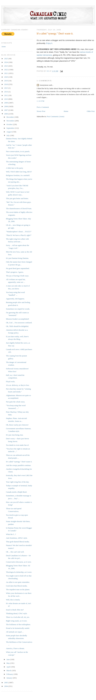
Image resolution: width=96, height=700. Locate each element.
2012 (6, 95)
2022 (6, 70)
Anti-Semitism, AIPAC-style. (16, 538)
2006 (6, 114)
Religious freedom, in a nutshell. (18, 175)
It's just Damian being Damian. (17, 258)
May (8, 663)
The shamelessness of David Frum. (19, 208)
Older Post (91, 111)
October (9, 124)
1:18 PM (40, 101)
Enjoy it (49, 43)
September (10, 128)
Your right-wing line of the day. (17, 482)
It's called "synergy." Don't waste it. (19, 462)
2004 (6, 686)
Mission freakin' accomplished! (17, 319)
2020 (6, 77)
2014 (6, 92)
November (10, 121)
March (9, 670)
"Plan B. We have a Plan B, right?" (18, 235)
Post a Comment (43, 107)
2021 (6, 73)
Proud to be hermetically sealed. (18, 628)
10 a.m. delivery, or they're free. (17, 385)
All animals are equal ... (14, 632)
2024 (6, 62)
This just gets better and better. (17, 198)
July (8, 135)
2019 (6, 81)
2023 (6, 66)
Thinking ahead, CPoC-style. (16, 613)
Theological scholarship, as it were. (19, 572)
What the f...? (11, 534)
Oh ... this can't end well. (15, 552)
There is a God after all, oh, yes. (18, 617)
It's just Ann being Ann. (14, 435)
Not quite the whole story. (15, 402)
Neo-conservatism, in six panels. (18, 151)
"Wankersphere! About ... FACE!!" (18, 232)
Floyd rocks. (10, 381)
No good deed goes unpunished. (17, 268)
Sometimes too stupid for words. (18, 309)
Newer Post (41, 111)
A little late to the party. (14, 168)
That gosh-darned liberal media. (17, 542)
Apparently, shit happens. (15, 299)
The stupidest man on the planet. (18, 589)
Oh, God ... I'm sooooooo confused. (19, 323)
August (9, 132)
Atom (3, 46)
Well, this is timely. (13, 600)
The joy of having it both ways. (17, 276)
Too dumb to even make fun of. (17, 445)
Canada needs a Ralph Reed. (16, 492)
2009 (6, 103)
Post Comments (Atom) (55, 116)
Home (66, 111)
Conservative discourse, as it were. (18, 562)
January (9, 678)
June (8, 659)
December (10, 117)
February (10, 674)
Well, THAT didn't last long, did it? (19, 172)
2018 (6, 84)
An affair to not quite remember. (18, 582)
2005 (6, 682)
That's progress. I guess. (15, 272)
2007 (6, 110)
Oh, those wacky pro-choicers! (17, 425)
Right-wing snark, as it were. (16, 621)
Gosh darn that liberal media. (16, 586)
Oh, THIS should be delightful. (17, 326)
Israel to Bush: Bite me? (15, 610)
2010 (6, 99)
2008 (6, 106)
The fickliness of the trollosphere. (18, 624)
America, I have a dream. (15, 648)
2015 (6, 88)
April (8, 667)
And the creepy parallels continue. (18, 465)
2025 (6, 58)
